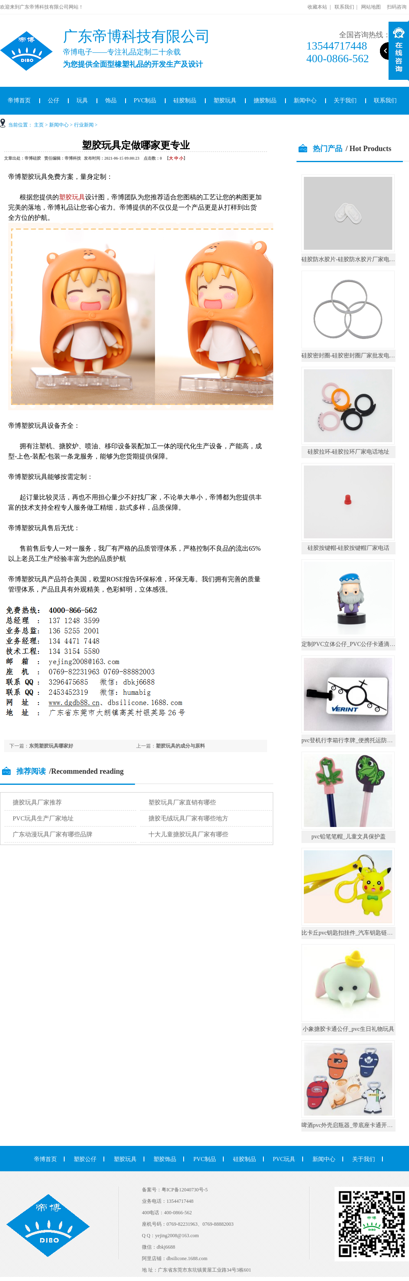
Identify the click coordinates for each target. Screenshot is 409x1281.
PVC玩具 (284, 1159)
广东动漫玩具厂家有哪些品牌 (52, 834)
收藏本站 (317, 7)
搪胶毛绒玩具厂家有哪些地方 (188, 818)
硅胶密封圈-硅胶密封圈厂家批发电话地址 (354, 355)
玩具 (82, 100)
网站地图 (371, 7)
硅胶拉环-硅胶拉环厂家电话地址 (349, 452)
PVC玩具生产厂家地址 (43, 818)
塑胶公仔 (85, 1159)
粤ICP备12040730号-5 (185, 1190)
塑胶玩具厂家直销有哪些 (182, 802)
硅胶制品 (184, 100)
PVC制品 (145, 100)
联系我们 (344, 7)
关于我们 (345, 100)
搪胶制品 (265, 100)
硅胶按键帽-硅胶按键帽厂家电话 (349, 548)
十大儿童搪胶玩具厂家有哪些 (188, 834)
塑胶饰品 (164, 1159)
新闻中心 (305, 100)
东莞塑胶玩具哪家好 (51, 746)
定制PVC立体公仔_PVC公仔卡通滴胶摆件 (354, 644)
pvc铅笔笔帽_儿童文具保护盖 (348, 837)
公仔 (53, 100)
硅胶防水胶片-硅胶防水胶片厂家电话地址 (354, 259)
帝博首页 (45, 1159)
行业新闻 (84, 125)
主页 (39, 125)
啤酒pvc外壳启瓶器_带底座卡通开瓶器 (349, 1125)
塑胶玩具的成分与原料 (180, 746)
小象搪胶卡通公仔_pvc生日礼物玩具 (348, 1029)
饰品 (111, 100)
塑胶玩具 (224, 100)
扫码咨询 (397, 7)
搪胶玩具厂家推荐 (37, 802)
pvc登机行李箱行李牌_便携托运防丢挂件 (352, 740)
